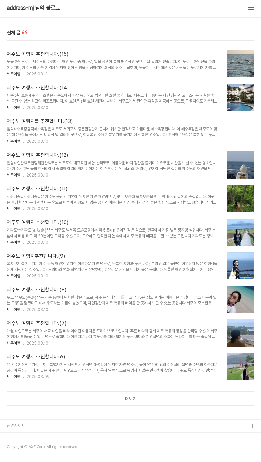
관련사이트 (16, 425)
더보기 (130, 398)
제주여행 (13, 74)
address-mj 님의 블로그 (33, 8)
